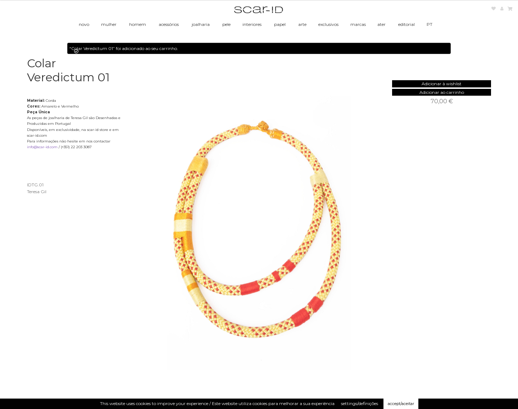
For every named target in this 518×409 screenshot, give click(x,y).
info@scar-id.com (42, 147)
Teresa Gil (36, 191)
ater (381, 24)
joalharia (201, 24)
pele (226, 24)
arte (302, 24)
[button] (442, 83)
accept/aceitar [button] (401, 403)
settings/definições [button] (359, 403)
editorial (406, 24)
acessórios (169, 24)
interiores (252, 24)
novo (84, 24)
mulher (109, 24)
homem (137, 24)
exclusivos (328, 24)
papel (280, 24)
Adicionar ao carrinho (441, 92)
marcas (358, 24)
